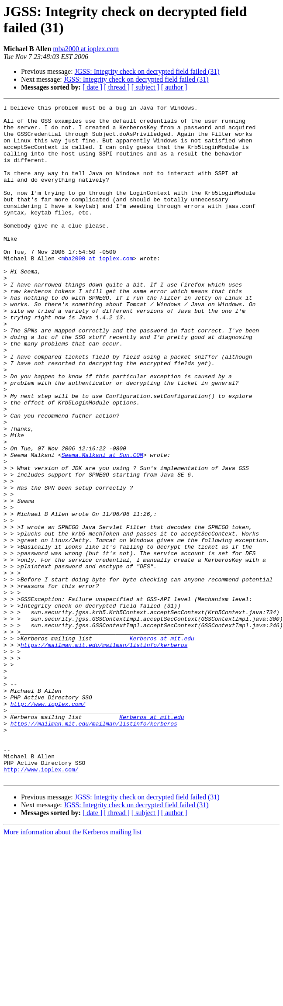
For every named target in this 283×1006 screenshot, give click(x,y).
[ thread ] (117, 87)
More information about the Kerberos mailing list (72, 967)
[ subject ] (145, 87)
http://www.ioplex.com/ (48, 824)
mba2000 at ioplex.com (86, 48)
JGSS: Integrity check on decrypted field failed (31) (147, 71)
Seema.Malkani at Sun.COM (102, 525)
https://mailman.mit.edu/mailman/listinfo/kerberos (104, 753)
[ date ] (92, 87)
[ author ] (174, 87)
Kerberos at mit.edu (162, 746)
